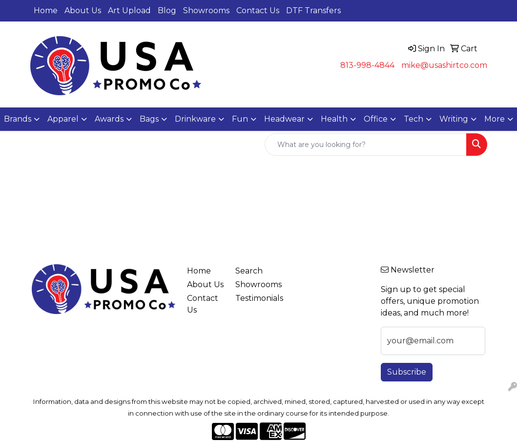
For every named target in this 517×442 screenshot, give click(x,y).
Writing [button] (453, 119)
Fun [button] (240, 119)
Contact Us (257, 10)
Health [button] (334, 119)
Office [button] (376, 119)
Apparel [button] (63, 119)
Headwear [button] (284, 119)
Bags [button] (149, 119)
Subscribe (406, 372)
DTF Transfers (313, 10)
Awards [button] (109, 119)
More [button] (494, 119)
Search (249, 270)
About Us (82, 10)
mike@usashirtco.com (444, 65)
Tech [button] (413, 119)
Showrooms (206, 10)
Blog (167, 10)
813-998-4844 (367, 65)
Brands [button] (17, 119)
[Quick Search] (366, 144)
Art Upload (129, 10)
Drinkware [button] (195, 119)
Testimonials (253, 298)
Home (46, 10)
